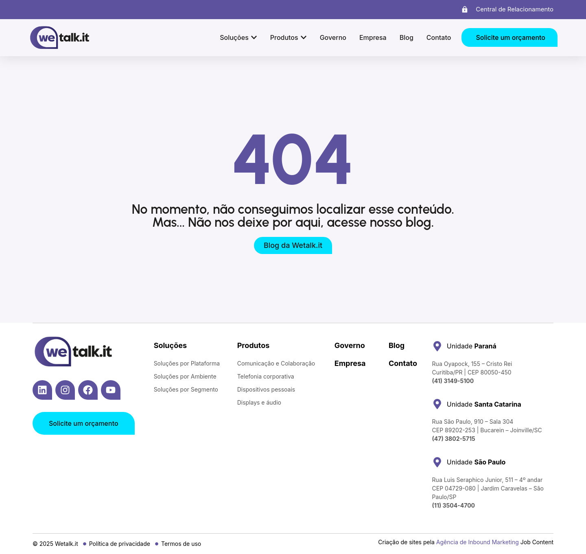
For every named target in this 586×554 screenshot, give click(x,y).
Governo (350, 345)
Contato (403, 363)
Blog (397, 345)
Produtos (253, 345)
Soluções (170, 345)
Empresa (350, 363)
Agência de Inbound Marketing (477, 542)
